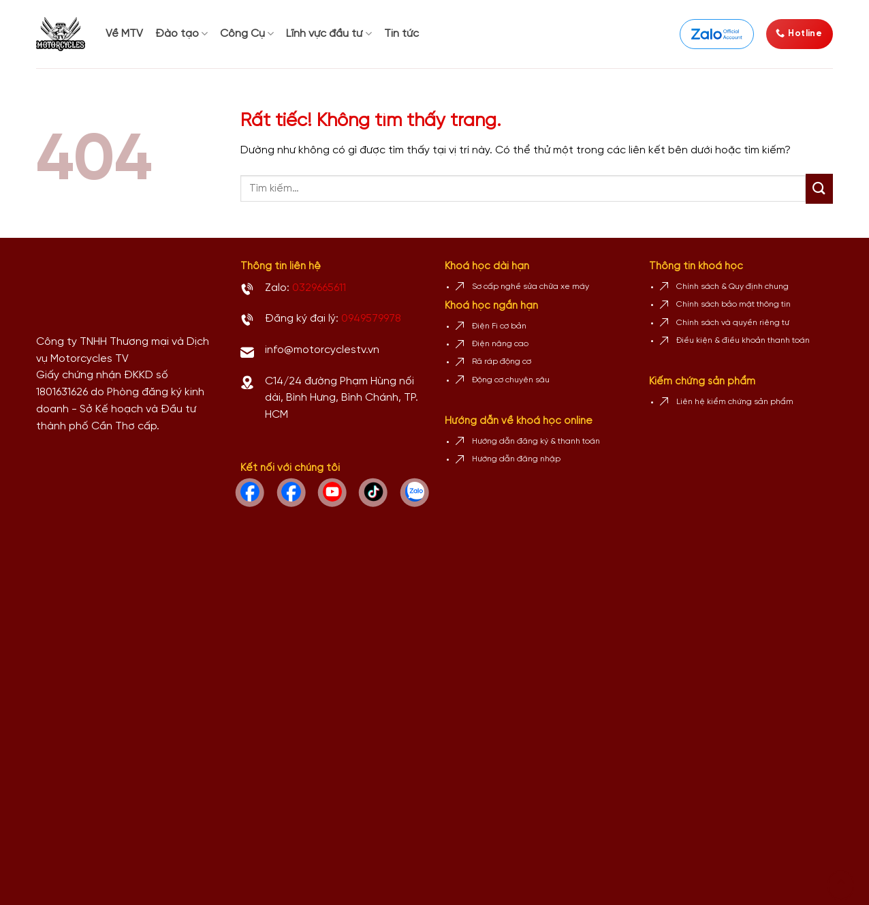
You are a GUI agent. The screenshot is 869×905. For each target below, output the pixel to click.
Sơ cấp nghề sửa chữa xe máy (530, 286)
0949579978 (371, 318)
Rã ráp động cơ (501, 361)
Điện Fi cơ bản (499, 326)
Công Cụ (247, 33)
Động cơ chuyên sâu (511, 379)
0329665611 (319, 288)
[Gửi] (819, 189)
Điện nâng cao (500, 343)
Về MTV (124, 34)
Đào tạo (181, 33)
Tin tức (401, 34)
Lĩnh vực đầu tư (328, 33)
